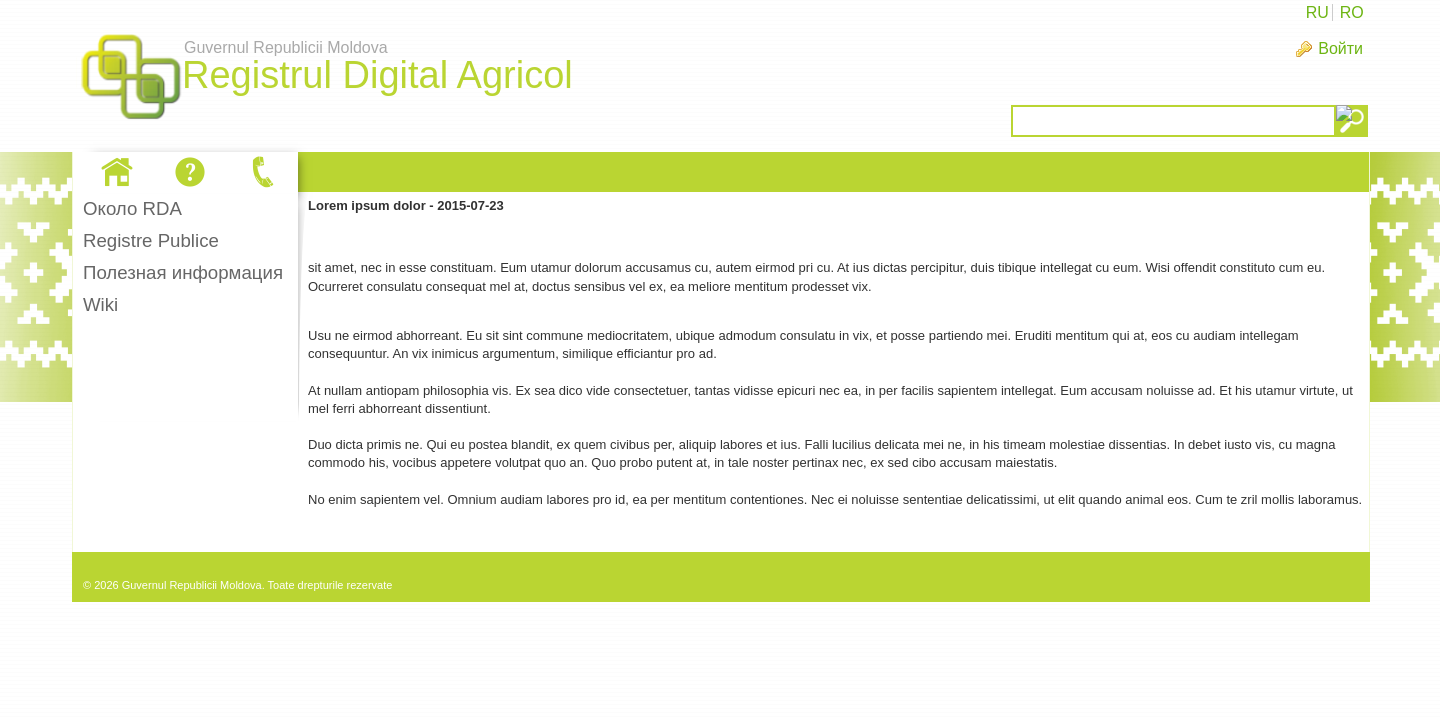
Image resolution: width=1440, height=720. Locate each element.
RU (1317, 12)
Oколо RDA (132, 208)
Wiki (100, 304)
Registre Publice (151, 240)
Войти (1340, 48)
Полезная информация (183, 272)
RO (1352, 12)
